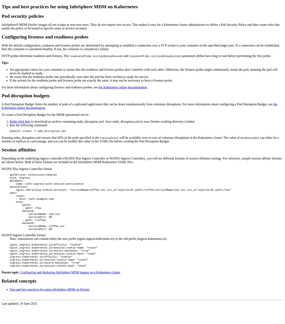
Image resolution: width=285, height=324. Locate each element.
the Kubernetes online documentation (123, 87)
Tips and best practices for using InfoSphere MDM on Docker (50, 306)
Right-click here (20, 121)
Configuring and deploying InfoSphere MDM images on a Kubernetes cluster (70, 289)
